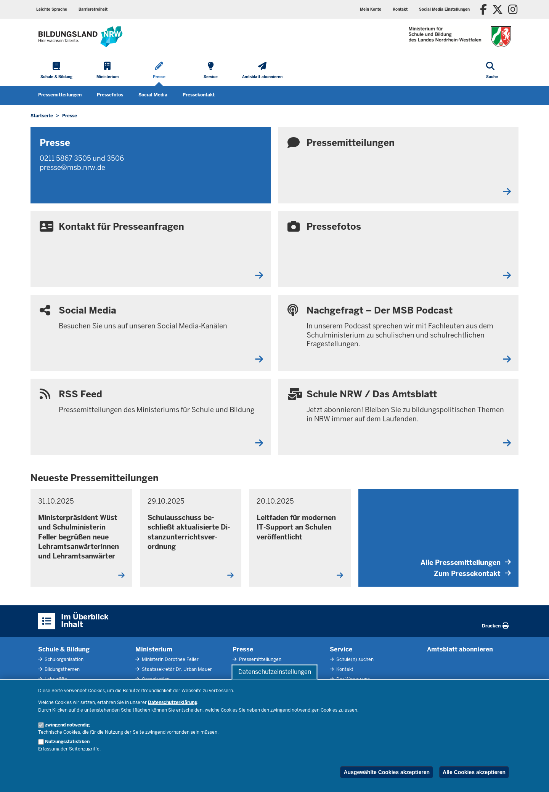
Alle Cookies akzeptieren (474, 772)
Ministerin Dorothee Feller (170, 659)
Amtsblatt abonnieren (460, 649)
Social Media (152, 95)
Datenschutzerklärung (172, 702)
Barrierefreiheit (93, 9)
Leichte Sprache (51, 9)
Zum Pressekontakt (472, 573)
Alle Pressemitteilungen (466, 562)
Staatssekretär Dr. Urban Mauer (176, 669)
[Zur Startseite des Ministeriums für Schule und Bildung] (80, 36)
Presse (243, 649)
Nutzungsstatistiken (67, 742)
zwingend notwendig (67, 725)
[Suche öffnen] (492, 71)
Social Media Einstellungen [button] (444, 9)
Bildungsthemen (61, 669)
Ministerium (153, 649)
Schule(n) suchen (354, 659)
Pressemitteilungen (60, 95)
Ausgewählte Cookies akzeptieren (387, 772)
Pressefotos (110, 95)
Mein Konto (370, 9)
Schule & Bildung (64, 649)
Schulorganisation (63, 659)
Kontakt (400, 9)
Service (341, 649)
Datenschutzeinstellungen (274, 672)
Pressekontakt (199, 95)
